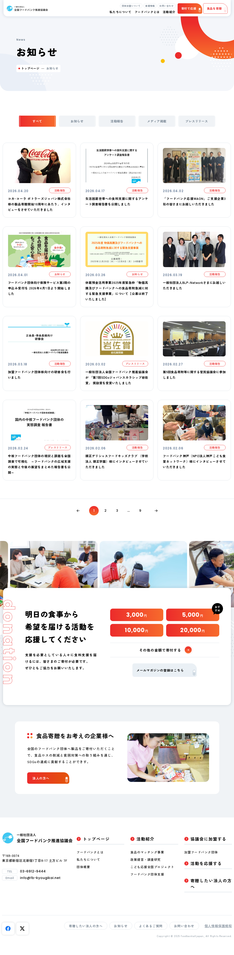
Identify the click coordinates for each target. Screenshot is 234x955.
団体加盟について (131, 5)
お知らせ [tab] (77, 122)
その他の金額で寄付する (166, 657)
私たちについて (88, 868)
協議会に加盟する (208, 848)
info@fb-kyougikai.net (40, 887)
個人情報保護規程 (218, 934)
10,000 (136, 636)
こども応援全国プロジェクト (152, 876)
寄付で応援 (191, 9)
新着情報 (150, 5)
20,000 (192, 636)
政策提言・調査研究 (145, 868)
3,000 (136, 619)
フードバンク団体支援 (147, 883)
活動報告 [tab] (117, 122)
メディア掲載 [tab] (157, 122)
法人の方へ (51, 788)
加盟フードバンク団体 (201, 861)
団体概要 (83, 876)
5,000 (192, 619)
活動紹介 (146, 848)
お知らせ (121, 935)
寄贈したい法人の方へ (211, 893)
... (129, 513)
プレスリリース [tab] (197, 122)
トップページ (30, 68)
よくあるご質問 (151, 935)
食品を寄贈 (216, 9)
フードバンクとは (147, 12)
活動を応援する (206, 872)
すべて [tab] (37, 122)
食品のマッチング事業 (147, 861)
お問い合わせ (166, 5)
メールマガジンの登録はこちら (166, 679)
